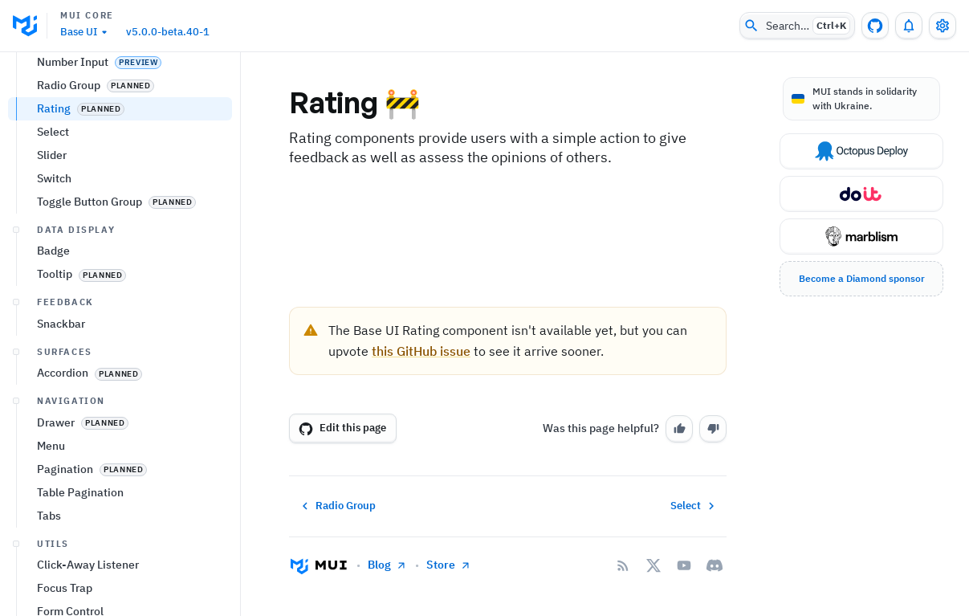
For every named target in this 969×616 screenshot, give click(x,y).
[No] (713, 429)
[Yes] (679, 429)
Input (51, 246)
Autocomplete (73, 176)
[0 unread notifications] (908, 25)
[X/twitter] (653, 565)
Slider (52, 362)
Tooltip (81, 481)
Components (51, 103)
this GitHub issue (421, 351)
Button (54, 199)
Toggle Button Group (116, 409)
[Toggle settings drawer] (942, 25)
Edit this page (342, 428)
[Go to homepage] (318, 565)
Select (53, 339)
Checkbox (89, 222)
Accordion (89, 580)
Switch (54, 385)
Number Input (99, 269)
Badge (53, 458)
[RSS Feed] (623, 565)
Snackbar (61, 531)
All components (76, 126)
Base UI (86, 32)
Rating (80, 316)
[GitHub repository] (875, 25)
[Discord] (714, 565)
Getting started (58, 73)
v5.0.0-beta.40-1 (168, 32)
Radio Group (95, 292)
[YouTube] (684, 565)
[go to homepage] (30, 26)
